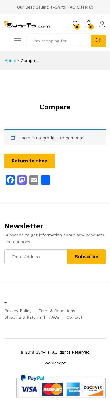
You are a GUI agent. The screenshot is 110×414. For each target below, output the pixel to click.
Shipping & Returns (23, 317)
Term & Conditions (57, 310)
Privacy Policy (17, 310)
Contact (74, 317)
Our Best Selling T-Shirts (41, 7)
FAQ (71, 7)
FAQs (54, 317)
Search (98, 41)
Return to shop (30, 161)
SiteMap (85, 7)
